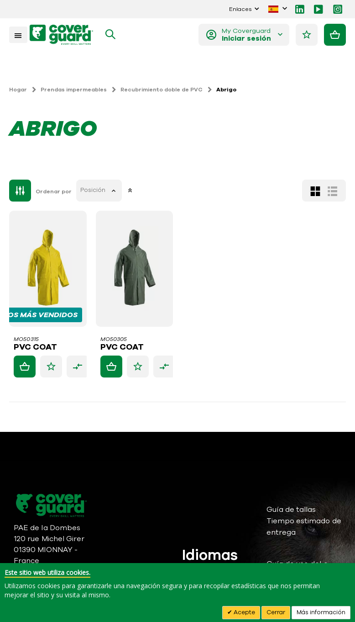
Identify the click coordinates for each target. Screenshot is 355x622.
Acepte (243, 612)
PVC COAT (35, 347)
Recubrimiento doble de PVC (161, 89)
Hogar (18, 89)
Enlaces (240, 9)
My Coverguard (247, 35)
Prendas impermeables (74, 89)
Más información (321, 612)
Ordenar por (54, 191)
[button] (51, 366)
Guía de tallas (291, 510)
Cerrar (275, 612)
